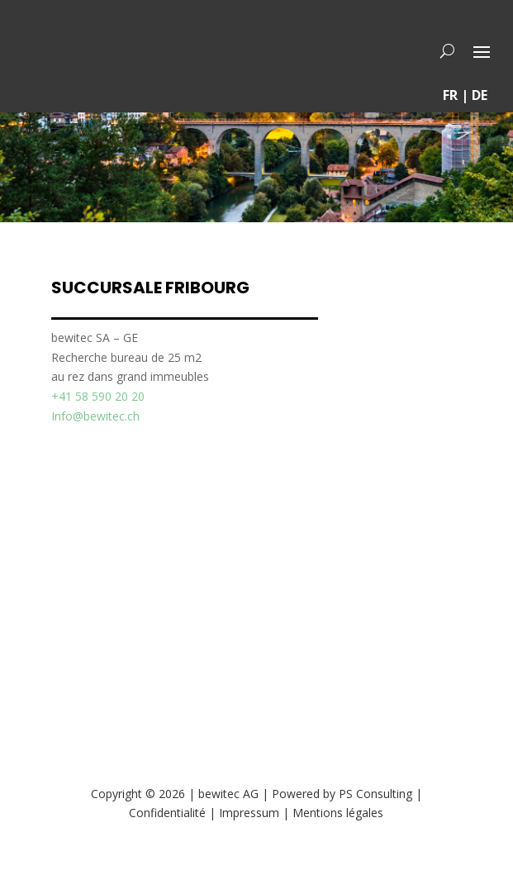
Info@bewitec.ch (95, 416)
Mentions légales (337, 812)
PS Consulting (375, 793)
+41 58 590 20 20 (98, 396)
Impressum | (255, 812)
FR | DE (465, 95)
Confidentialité (167, 812)
